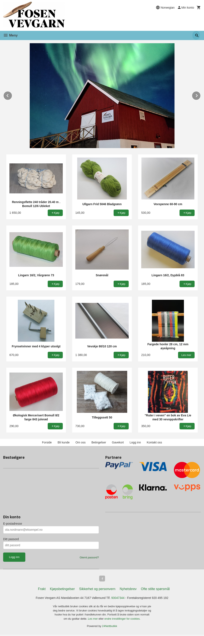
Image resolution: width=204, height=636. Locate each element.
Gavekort (118, 442)
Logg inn (135, 442)
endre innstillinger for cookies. (122, 620)
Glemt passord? (89, 557)
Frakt (41, 590)
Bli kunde (64, 442)
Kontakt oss (154, 442)
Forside (47, 442)
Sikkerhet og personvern (97, 590)
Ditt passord (11, 539)
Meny (10, 35)
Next (200, 95)
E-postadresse (12, 523)
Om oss (81, 442)
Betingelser (98, 442)
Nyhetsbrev (128, 590)
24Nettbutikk (109, 627)
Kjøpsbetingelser (62, 590)
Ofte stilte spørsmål (155, 590)
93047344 (119, 599)
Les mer (93, 620)
